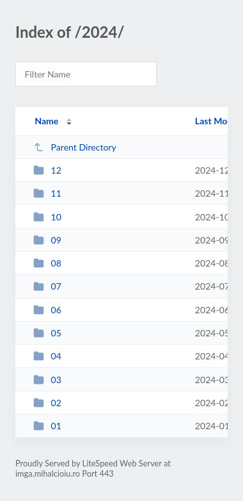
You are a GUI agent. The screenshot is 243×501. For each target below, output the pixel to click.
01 (47, 425)
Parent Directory (74, 147)
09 (47, 239)
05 (47, 332)
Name (46, 120)
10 (47, 216)
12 (47, 170)
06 (47, 309)
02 (47, 402)
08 (47, 263)
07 (47, 286)
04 (47, 355)
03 (47, 379)
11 (47, 193)
